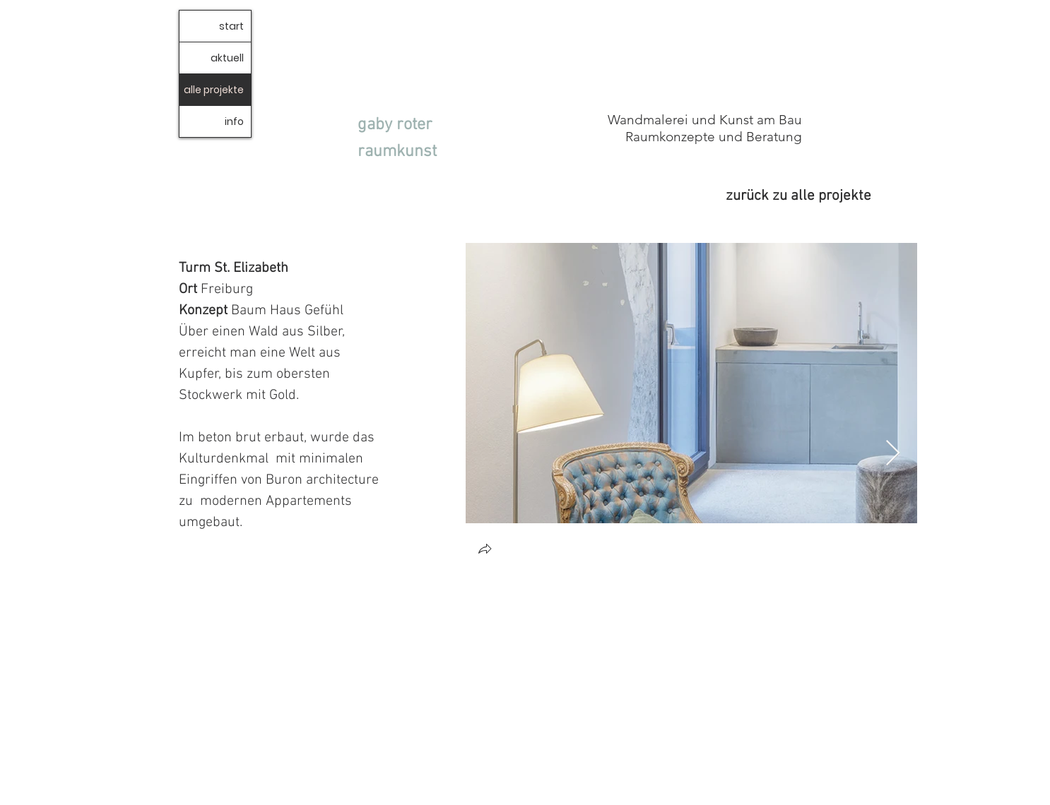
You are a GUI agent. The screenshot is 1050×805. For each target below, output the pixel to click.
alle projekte (214, 90)
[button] (484, 550)
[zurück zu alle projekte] (772, 196)
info (234, 121)
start (231, 26)
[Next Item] (893, 453)
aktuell (227, 58)
